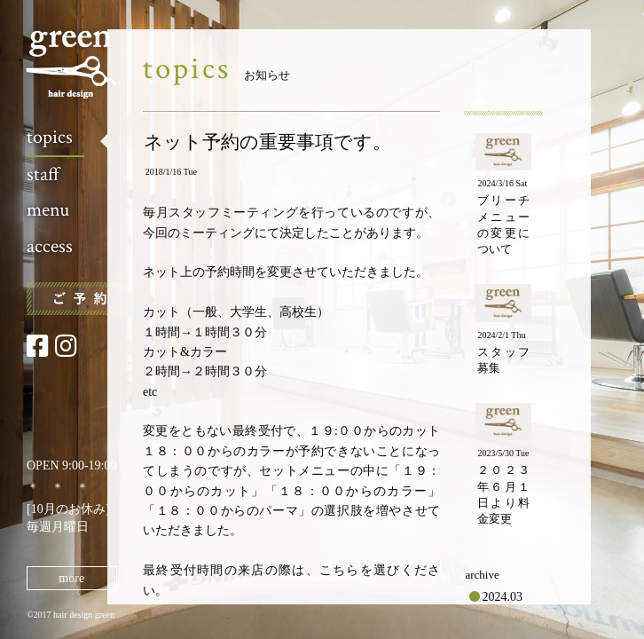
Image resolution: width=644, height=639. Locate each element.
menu (48, 210)
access (50, 246)
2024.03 (503, 597)
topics (50, 137)
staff (43, 174)
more (71, 578)
